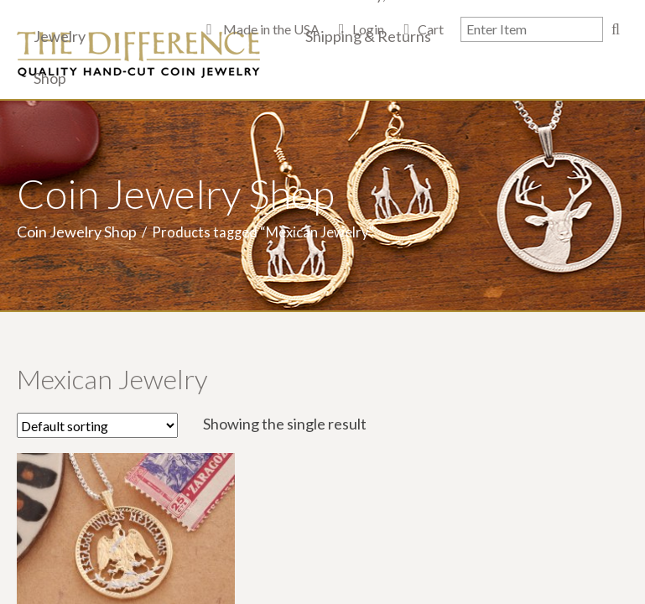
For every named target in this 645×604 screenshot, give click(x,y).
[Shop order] (97, 425)
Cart (431, 29)
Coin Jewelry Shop (77, 231)
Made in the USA (270, 29)
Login (368, 29)
